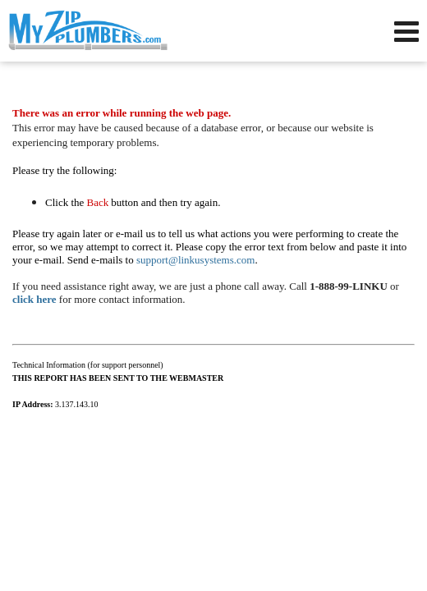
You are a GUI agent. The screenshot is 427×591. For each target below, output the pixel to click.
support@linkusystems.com (195, 260)
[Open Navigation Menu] (406, 31)
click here (34, 299)
